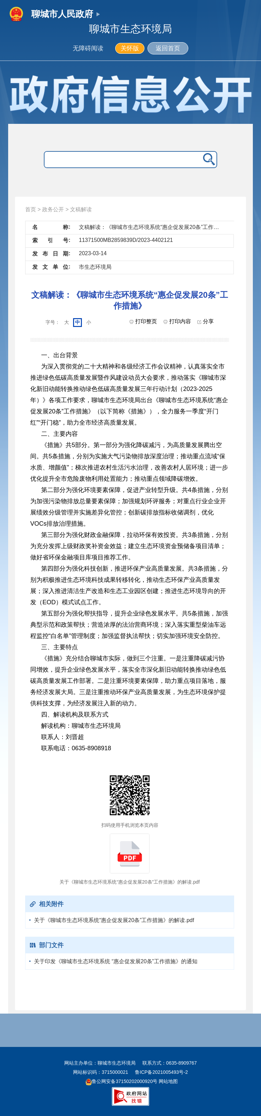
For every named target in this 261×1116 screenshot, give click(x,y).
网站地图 (167, 1081)
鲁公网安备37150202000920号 (121, 1081)
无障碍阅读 (88, 48)
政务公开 (53, 209)
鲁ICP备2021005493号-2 (161, 1072)
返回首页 (168, 48)
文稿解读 (81, 209)
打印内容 (177, 321)
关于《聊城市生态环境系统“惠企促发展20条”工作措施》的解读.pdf (114, 920)
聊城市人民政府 (62, 14)
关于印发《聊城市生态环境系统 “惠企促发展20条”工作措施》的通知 (115, 961)
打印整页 (143, 321)
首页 (30, 209)
